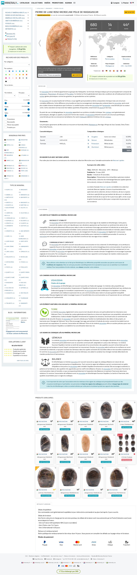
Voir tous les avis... (23, 360)
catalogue (40, 8)
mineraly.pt (99, 562)
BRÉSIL (10, 145)
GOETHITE (25, 225)
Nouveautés (10, 34)
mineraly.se (111, 562)
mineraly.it (65, 562)
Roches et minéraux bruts (16, 12)
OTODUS (24, 262)
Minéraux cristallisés (15, 18)
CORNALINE (10, 218)
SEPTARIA (24, 287)
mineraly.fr (26, 562)
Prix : (6, 100)
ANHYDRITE (25, 197)
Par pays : (22, 93)
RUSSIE (24, 168)
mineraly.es (76, 562)
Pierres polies (59, 8)
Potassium (95, 143)
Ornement (48, 8)
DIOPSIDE (9, 220)
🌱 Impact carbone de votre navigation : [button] (17, 49)
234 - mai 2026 (126, 66)
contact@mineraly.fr (83, 559)
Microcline (126, 59)
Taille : (7, 113)
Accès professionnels (83, 556)
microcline (41, 421)
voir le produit (44, 429)
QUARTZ (10, 272)
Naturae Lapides (118, 160)
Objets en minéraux (13, 21)
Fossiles (9, 23)
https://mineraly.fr (98, 559)
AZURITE (9, 205)
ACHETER (129, 12)
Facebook (48, 559)
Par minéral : (8, 93)
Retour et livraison (69, 556)
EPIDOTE (9, 223)
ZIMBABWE (25, 176)
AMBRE (9, 194)
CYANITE (24, 218)
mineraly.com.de (52, 562)
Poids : (7, 106)
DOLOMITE (25, 220)
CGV (26, 556)
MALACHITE (10, 256)
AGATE (9, 189)
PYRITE (9, 267)
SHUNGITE (10, 293)
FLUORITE (24, 223)
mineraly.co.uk (38, 562)
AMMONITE (25, 194)
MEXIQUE (10, 165)
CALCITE (24, 207)
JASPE (9, 236)
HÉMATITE (10, 231)
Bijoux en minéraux (13, 26)
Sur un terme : (9, 85)
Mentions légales (34, 556)
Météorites (10, 29)
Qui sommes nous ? (57, 556)
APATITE (9, 202)
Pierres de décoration (15, 15)
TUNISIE (10, 170)
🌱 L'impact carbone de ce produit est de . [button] (107, 77)
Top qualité (10, 36)
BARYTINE (25, 205)
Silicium (94, 140)
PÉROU (24, 165)
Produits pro (11, 39)
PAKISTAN (10, 168)
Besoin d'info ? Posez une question (50, 75)
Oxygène (95, 137)
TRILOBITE (10, 303)
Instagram (57, 559)
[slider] (6, 103)
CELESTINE (25, 213)
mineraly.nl (88, 562)
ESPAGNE (25, 150)
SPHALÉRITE (10, 298)
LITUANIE (24, 155)
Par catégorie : (8, 62)
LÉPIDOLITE (25, 251)
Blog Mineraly (38, 559)
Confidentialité (45, 556)
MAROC (10, 160)
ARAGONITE (25, 202)
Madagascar (110, 66)
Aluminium (95, 147)
